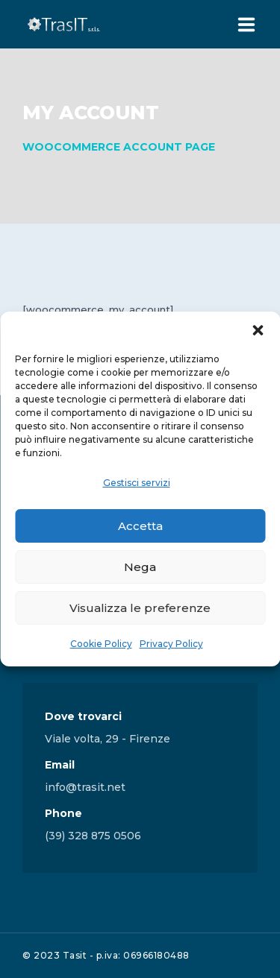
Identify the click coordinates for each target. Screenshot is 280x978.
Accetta (140, 526)
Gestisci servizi (136, 482)
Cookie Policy (101, 643)
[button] (257, 330)
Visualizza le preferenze (140, 608)
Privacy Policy (171, 643)
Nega (140, 567)
